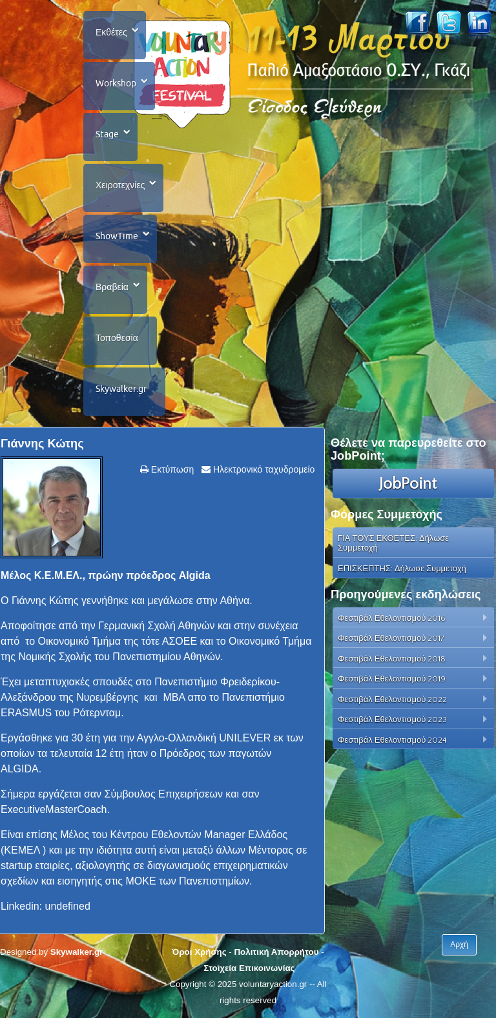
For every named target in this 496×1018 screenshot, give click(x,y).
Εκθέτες (111, 32)
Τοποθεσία (117, 338)
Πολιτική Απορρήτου (276, 952)
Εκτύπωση (171, 469)
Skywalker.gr (121, 389)
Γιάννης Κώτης (42, 443)
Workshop (116, 83)
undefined (67, 906)
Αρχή (459, 944)
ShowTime (117, 236)
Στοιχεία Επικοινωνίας (248, 968)
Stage (107, 134)
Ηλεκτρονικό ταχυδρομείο (263, 469)
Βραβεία (112, 287)
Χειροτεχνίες (120, 185)
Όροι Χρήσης (199, 952)
